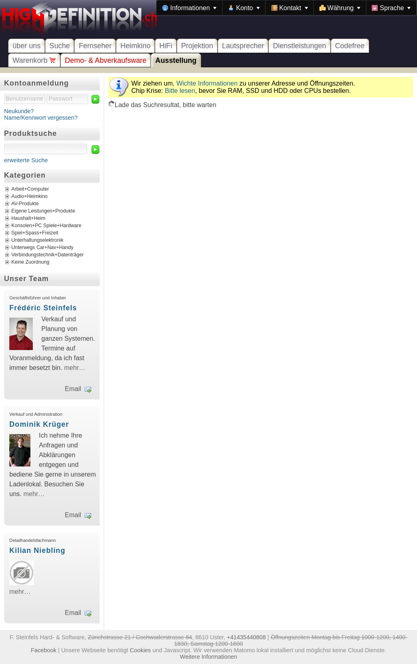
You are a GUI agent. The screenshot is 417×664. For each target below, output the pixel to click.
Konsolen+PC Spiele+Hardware (46, 226)
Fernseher (95, 46)
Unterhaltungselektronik (37, 240)
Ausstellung (176, 60)
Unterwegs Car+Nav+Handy (42, 248)
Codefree (350, 46)
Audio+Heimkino (29, 197)
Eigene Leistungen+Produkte (43, 211)
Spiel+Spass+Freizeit (34, 233)
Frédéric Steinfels (43, 308)
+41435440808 (246, 637)
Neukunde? (19, 111)
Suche (59, 46)
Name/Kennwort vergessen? (41, 117)
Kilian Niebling (37, 550)
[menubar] (286, 7)
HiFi (165, 46)
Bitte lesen (180, 90)
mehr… (74, 367)
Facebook (43, 650)
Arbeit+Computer (30, 189)
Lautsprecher (243, 46)
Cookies (140, 650)
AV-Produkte (25, 204)
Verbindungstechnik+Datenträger (47, 255)
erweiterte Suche (26, 160)
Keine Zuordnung (30, 262)
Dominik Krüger (39, 424)
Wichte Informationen (206, 83)
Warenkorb (34, 60)
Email (73, 388)
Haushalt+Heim (28, 218)
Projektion (197, 46)
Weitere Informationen (208, 656)
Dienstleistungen (299, 46)
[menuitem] (189, 7)
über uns (27, 46)
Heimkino (135, 46)
